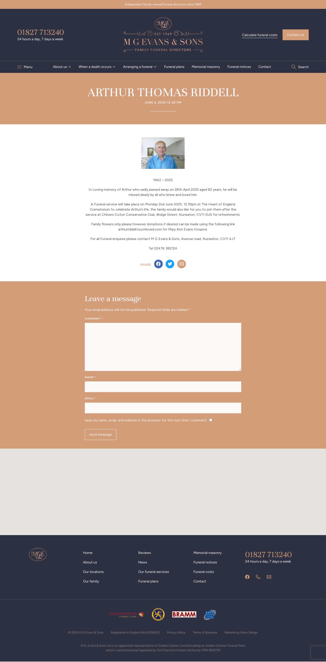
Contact (264, 67)
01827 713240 (40, 32)
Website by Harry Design (241, 633)
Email (90, 398)
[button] (163, 488)
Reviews (144, 553)
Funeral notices (239, 67)
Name (90, 377)
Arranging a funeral (137, 67)
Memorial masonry (206, 67)
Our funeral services (153, 572)
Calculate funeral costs (259, 35)
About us (60, 67)
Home (88, 553)
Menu (28, 67)
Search (303, 67)
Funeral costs (203, 572)
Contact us (295, 35)
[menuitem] (62, 67)
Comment (94, 318)
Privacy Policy (176, 633)
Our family (91, 581)
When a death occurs (95, 67)
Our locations (93, 572)
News (142, 562)
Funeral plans (174, 67)
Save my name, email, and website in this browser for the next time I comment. (146, 420)
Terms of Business (205, 633)
